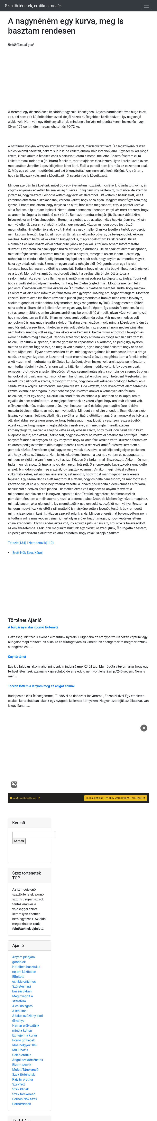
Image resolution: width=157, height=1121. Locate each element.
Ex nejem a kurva (24, 1035)
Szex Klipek (20, 1089)
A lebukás (19, 1011)
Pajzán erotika (22, 1079)
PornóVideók (21, 1104)
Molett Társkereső (25, 1070)
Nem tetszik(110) (41, 543)
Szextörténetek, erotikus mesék (33, 5)
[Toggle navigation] (146, 6)
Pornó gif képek (23, 1040)
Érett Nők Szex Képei (27, 553)
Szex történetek (23, 1075)
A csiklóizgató (22, 1006)
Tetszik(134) (17, 543)
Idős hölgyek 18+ (24, 1045)
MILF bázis (20, 1050)
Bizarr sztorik (21, 1065)
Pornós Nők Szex (24, 1099)
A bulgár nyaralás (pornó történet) (33, 627)
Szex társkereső (23, 1094)
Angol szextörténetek (27, 1060)
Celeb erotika (21, 1055)
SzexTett (18, 1084)
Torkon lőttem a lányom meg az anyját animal (41, 686)
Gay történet (17, 657)
